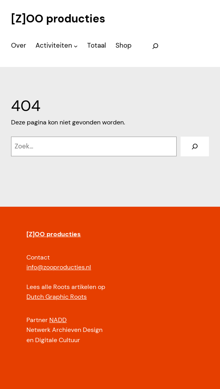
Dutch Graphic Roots (56, 297)
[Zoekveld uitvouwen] (155, 46)
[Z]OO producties (58, 18)
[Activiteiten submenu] (76, 46)
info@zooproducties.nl (58, 267)
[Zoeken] (195, 146)
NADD (58, 320)
